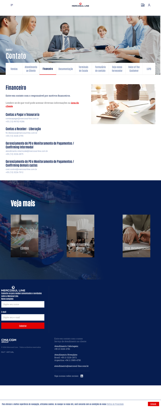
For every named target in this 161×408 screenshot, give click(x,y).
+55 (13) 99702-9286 (15, 121)
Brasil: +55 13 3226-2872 (65, 380)
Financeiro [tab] (48, 68)
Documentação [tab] (65, 68)
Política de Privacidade (115, 404)
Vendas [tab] (14, 68)
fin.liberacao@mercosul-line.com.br (21, 133)
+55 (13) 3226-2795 (14, 136)
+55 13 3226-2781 (62, 371)
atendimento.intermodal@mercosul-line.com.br (27, 151)
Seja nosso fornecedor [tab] (117, 68)
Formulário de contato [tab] (100, 68)
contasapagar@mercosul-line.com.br (22, 118)
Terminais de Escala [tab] (83, 68)
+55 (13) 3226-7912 (14, 172)
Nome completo (7, 321)
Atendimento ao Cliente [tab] (31, 68)
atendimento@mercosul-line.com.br (71, 388)
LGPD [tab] (149, 68)
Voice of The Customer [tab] (134, 68)
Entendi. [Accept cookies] (153, 404)
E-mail (3, 334)
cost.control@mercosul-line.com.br (21, 169)
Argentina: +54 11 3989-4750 (67, 382)
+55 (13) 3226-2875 (14, 154)
